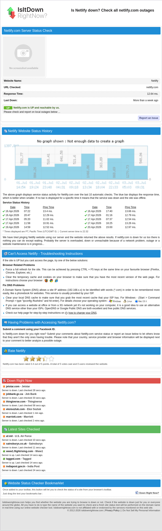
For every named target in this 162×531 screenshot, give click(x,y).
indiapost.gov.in (15, 466)
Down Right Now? (147, 493)
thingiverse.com (15, 401)
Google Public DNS (71, 308)
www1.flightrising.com (19, 451)
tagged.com (13, 458)
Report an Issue (148, 118)
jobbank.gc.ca (14, 394)
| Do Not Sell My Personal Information (140, 510)
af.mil (9, 436)
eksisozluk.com (15, 409)
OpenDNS (50, 308)
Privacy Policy (112, 510)
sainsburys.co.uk (16, 443)
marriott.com (13, 416)
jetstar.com (12, 386)
